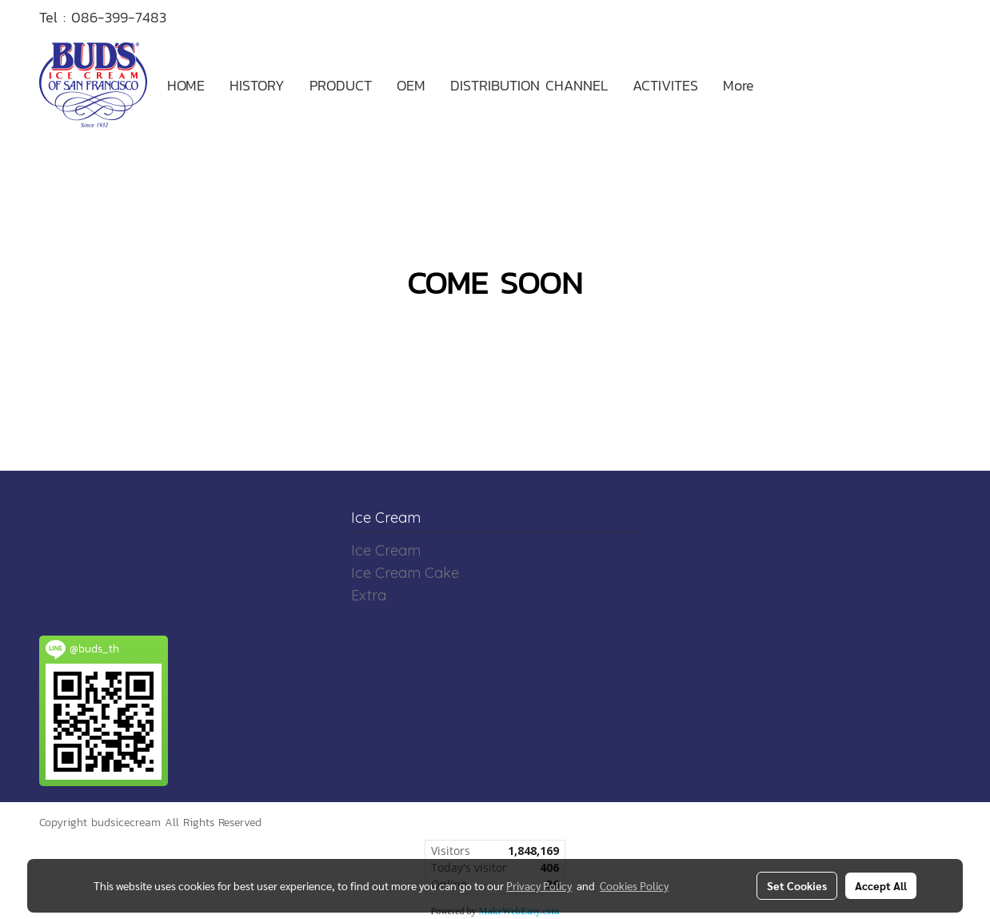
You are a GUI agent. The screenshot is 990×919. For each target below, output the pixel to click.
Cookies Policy (634, 885)
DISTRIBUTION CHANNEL (529, 85)
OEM (411, 85)
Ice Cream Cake (405, 573)
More (738, 85)
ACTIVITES (665, 85)
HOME (186, 85)
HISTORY (257, 85)
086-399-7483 (118, 17)
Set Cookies (797, 885)
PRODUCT (340, 85)
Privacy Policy (539, 885)
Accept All (881, 885)
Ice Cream (386, 550)
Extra (368, 595)
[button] (780, 84)
